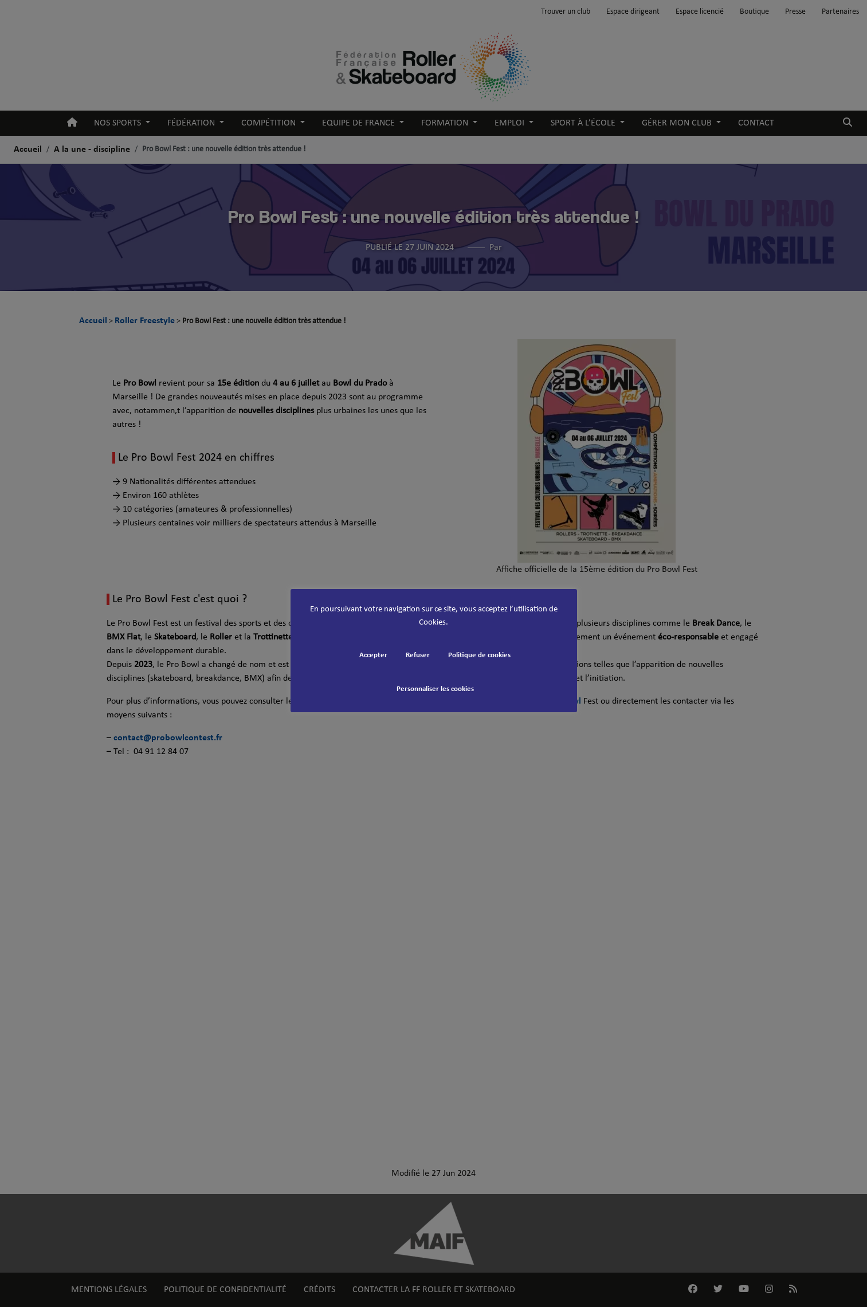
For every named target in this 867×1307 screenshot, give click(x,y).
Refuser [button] (418, 655)
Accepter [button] (373, 655)
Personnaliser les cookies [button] (435, 689)
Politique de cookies (479, 655)
